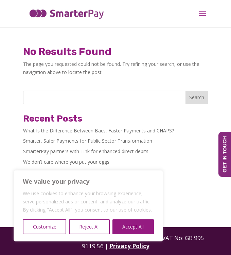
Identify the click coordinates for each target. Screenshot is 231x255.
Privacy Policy (129, 246)
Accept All (133, 226)
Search (196, 97)
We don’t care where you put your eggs (66, 162)
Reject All (89, 226)
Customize (44, 226)
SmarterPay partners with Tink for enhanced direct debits (85, 151)
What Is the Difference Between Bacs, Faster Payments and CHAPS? (98, 130)
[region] (88, 205)
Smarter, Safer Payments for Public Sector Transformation (87, 141)
